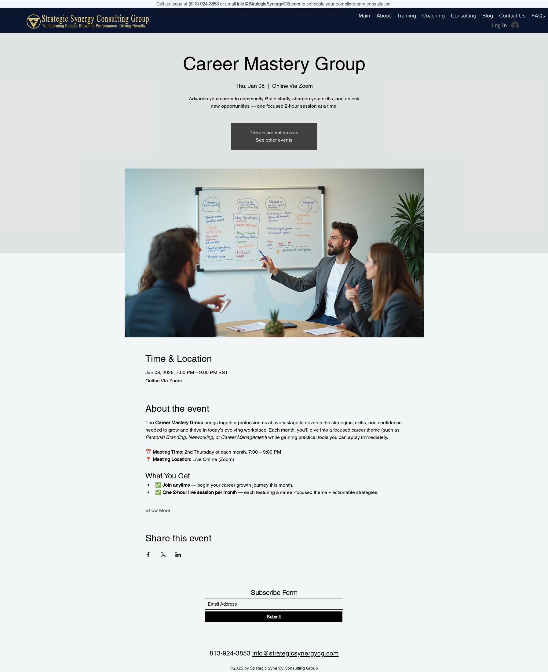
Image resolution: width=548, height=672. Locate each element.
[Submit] (273, 616)
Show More (157, 510)
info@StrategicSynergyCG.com (268, 3)
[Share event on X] (163, 554)
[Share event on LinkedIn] (178, 554)
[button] (406, 15)
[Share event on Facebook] (148, 554)
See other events (274, 140)
